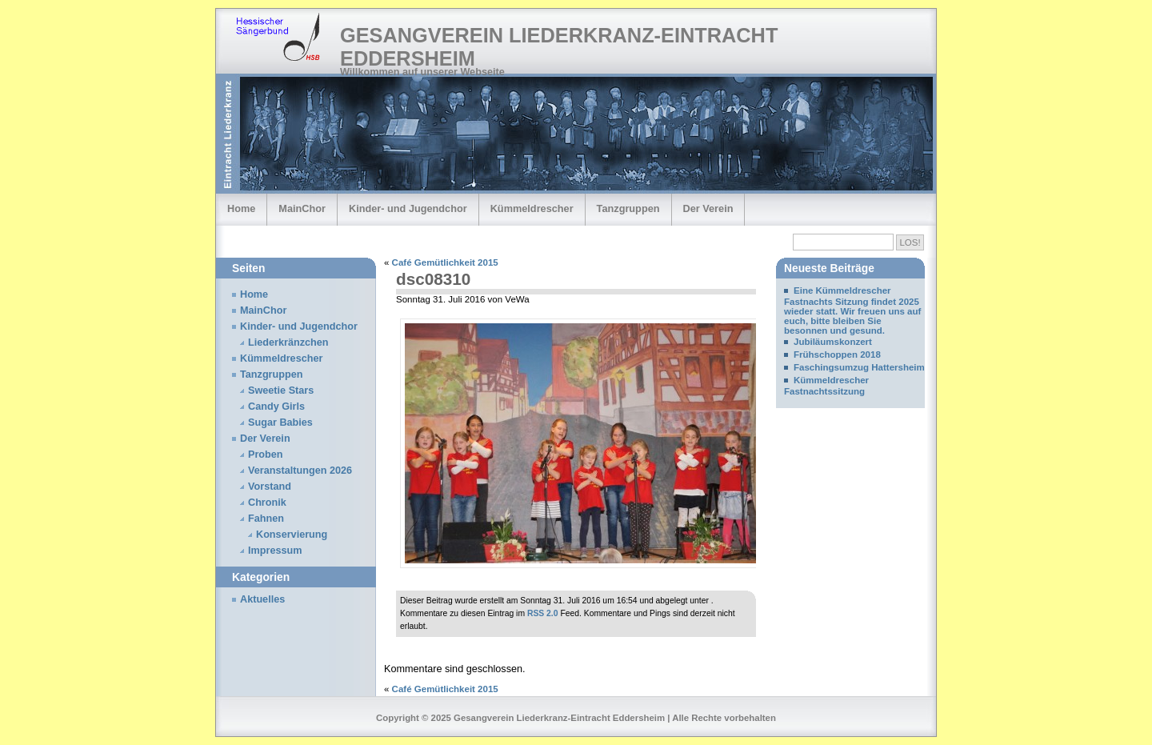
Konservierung (291, 534)
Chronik (267, 502)
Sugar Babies (280, 422)
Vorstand (269, 486)
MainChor (302, 208)
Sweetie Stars (281, 390)
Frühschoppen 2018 (837, 354)
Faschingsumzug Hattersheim (859, 367)
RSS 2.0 (542, 613)
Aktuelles (262, 599)
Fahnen (266, 518)
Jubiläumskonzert (833, 341)
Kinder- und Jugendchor (408, 208)
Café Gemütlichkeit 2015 (445, 262)
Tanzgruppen (628, 208)
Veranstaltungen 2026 (300, 470)
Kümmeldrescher (532, 208)
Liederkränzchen (288, 342)
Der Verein (708, 208)
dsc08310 (433, 279)
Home (241, 208)
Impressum (275, 550)
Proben (265, 454)
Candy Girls (276, 406)
